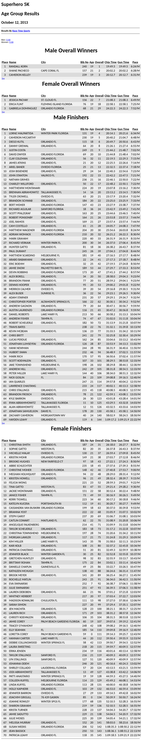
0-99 (8, 40)
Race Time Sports (21, 30)
